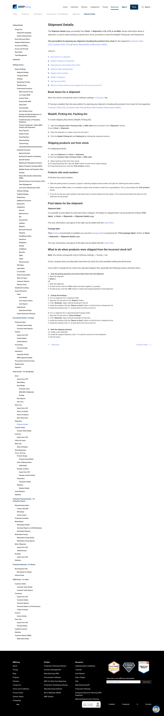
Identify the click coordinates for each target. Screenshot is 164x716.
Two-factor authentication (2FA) (29, 188)
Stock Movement (20, 450)
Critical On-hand (20, 440)
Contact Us (17, 685)
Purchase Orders (20, 322)
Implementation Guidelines (85, 666)
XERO (21, 255)
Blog (14, 674)
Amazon (21, 210)
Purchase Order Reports (25, 328)
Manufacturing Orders (22, 505)
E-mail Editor (21, 271)
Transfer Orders (20, 427)
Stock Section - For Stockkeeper (23, 371)
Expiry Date (22, 105)
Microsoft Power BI (25, 230)
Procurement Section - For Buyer (23, 318)
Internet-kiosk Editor (23, 275)
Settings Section (18, 65)
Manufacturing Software (53, 689)
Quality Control (24, 134)
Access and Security (21, 49)
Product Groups (22, 456)
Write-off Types (22, 278)
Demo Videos (80, 677)
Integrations (94, 7)
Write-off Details (22, 447)
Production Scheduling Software (56, 685)
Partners (16, 681)
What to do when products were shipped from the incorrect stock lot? (76, 85)
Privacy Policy (18, 693)
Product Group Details (26, 459)
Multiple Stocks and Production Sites (31, 169)
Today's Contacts (22, 609)
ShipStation (23, 242)
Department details (25, 310)
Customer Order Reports (25, 590)
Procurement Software (52, 677)
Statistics (18, 367)
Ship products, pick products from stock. (66, 65)
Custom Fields (23, 98)
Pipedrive (22, 233)
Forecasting (19, 345)
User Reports (23, 304)
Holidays (20, 79)
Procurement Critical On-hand (24, 361)
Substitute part (22, 550)
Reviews (84, 7)
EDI (20, 217)
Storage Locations (23, 469)
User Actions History (26, 301)
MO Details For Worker (24, 572)
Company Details (22, 75)
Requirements (19, 364)
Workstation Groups (21, 534)
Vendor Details (22, 338)
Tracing (99, 98)
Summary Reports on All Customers (28, 606)
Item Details (21, 385)
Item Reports (21, 398)
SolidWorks (22, 249)
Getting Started (18, 25)
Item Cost (20, 402)
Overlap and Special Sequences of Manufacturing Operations (30, 115)
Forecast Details (22, 348)
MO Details (20, 512)
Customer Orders (20, 584)
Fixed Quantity (23, 108)
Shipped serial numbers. (60, 73)
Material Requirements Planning (87, 699)
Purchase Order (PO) (61, 44)
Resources (115, 7)
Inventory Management (52, 670)
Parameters (21, 478)
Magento (22, 226)
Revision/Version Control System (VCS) (32, 181)
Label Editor (21, 268)
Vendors (17, 332)
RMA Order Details (23, 639)
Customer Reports (23, 603)
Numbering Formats (23, 82)
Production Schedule (21, 518)
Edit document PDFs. (58, 81)
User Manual (80, 674)
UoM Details (23, 465)
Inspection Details (23, 354)
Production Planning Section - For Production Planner (24, 500)
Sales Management (25, 184)
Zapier (21, 259)
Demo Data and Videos (22, 39)
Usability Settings (22, 194)
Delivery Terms (22, 284)
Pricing (105, 7)
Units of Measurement (24, 462)
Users (19, 294)
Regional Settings (23, 72)
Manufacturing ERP (82, 685)
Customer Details (22, 600)
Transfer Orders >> (143, 345)
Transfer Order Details (24, 431)
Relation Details (24, 488)
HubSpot (22, 223)
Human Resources (21, 291)
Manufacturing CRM (51, 674)
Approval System (24, 153)
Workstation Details (23, 525)
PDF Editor (20, 265)
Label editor (109, 223)
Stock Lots (18, 405)
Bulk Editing (21, 382)
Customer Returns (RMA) (23, 635)
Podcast (16, 677)
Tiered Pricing (23, 143)
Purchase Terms (24, 389)
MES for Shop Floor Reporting (55, 681)
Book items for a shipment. (61, 57)
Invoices (17, 613)
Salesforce (22, 239)
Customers (18, 593)
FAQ (76, 681)
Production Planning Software (55, 666)
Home (65, 7)
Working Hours (22, 85)
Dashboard (16, 59)
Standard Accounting (22, 288)
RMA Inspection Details (24, 358)
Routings (18, 554)
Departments (21, 307)
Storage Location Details (27, 475)
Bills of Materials (20, 544)
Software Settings (23, 191)
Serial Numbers (24, 137)
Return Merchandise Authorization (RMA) (30, 177)
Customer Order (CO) (56, 107)
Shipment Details (22, 424)
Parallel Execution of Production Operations (29, 121)
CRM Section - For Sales (21, 579)
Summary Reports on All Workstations (29, 528)
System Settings (20, 69)
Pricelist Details (22, 626)
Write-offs (18, 444)
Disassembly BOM (25, 101)
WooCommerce (24, 262)
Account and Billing (21, 45)
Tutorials (78, 670)
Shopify (21, 246)
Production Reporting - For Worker (24, 564)
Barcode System (24, 160)
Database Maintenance (22, 42)
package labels (98, 233)
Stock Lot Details (22, 411)
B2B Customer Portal (26, 92)
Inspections (18, 351)
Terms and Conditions (21, 689)
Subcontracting (24, 140)
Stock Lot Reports (23, 414)
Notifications (21, 197)
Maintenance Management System (30, 163)
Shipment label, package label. (62, 69)
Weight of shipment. (58, 77)
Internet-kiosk (19, 575)
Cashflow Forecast (21, 629)
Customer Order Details (24, 587)
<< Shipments (53, 345)
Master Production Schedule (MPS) (30, 166)
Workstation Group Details (25, 538)
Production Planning (82, 689)
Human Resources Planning (26, 313)
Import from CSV (22, 335)
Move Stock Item (22, 418)
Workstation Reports (23, 531)
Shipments (18, 421)
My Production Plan (21, 569)
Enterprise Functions (24, 150)
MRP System (49, 697)
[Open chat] (156, 709)
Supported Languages (24, 33)
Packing (21, 172)
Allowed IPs (21, 204)
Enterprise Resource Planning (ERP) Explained (88, 694)
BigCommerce (23, 213)
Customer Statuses (23, 281)
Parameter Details (25, 482)
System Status (18, 697)
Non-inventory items (25, 111)
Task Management (21, 55)
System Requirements (24, 36)
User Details (23, 297)
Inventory (18, 434)
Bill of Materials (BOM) (52, 693)
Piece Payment (24, 130)
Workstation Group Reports (26, 541)
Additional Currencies (24, 200)
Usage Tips (18, 29)
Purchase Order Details (24, 325)
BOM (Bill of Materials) (26, 392)
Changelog (17, 700)
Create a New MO (22, 508)
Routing (21, 395)
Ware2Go (22, 252)
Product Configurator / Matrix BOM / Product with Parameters (31, 126)
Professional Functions (24, 88)
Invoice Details (22, 616)
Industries (74, 7)
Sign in (124, 7)
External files (23, 220)
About (15, 666)
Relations (20, 485)
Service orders (21, 515)
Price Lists (18, 619)
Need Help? (18, 52)
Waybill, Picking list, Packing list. (63, 61)
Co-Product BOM (24, 95)
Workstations (19, 521)
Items (17, 376)
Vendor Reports (22, 341)
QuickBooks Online (25, 236)
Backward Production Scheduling (30, 156)
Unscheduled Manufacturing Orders (30, 147)
